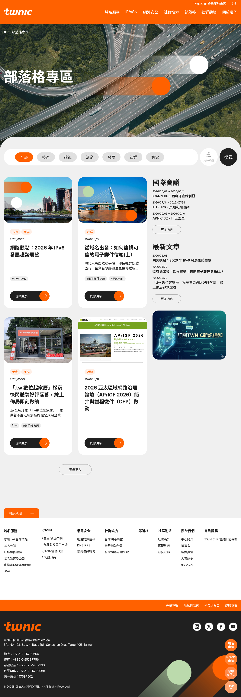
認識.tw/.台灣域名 (16, 539)
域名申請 (10, 546)
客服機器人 (231, 673)
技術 (46, 157)
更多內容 (167, 230)
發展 (111, 157)
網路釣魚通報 (86, 539)
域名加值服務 (13, 552)
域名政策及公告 (14, 558)
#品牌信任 (117, 279)
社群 (133, 157)
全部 (24, 157)
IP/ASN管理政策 (51, 551)
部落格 (143, 531)
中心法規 (187, 565)
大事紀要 (187, 558)
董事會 (185, 546)
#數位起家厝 (31, 426)
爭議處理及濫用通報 (17, 565)
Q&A (7, 571)
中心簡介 (187, 539)
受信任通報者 (86, 551)
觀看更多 (75, 470)
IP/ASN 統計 (49, 557)
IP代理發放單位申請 (54, 545)
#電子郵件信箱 (95, 279)
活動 (89, 157)
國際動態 (164, 546)
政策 (68, 157)
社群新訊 (164, 539)
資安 (155, 157)
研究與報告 (212, 605)
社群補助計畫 (114, 546)
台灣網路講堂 (114, 539)
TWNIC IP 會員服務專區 (209, 4)
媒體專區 (231, 605)
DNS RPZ (83, 545)
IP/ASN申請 (231, 659)
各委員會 (187, 552)
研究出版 (164, 552)
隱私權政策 (191, 605)
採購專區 (172, 605)
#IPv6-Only (19, 279)
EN (234, 3)
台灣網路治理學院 (117, 552)
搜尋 (228, 157)
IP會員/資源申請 (51, 538)
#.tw (15, 425)
